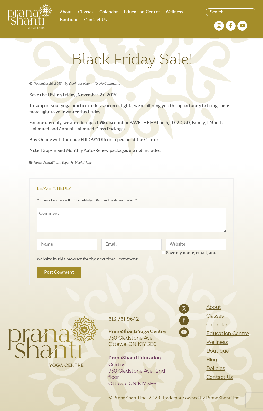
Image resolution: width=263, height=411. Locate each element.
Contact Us (95, 20)
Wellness (174, 12)
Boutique (69, 20)
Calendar (108, 12)
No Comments (109, 83)
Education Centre (142, 12)
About (66, 12)
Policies (215, 368)
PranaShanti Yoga (55, 162)
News (38, 162)
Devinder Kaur (79, 83)
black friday (83, 162)
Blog (211, 360)
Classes (86, 12)
